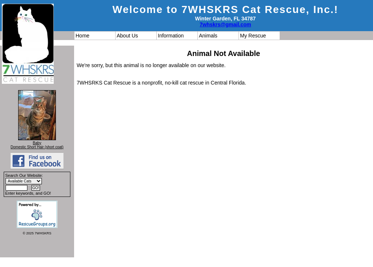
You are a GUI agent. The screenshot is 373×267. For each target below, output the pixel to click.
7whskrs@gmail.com (225, 24)
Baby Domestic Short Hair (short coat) (37, 145)
